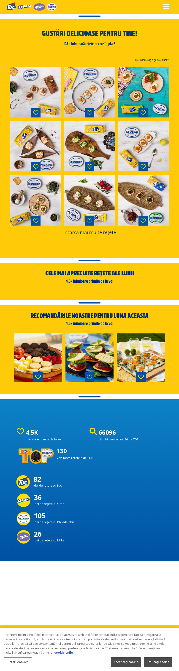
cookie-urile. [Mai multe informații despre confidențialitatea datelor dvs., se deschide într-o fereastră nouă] (64, 659)
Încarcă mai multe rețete (89, 232)
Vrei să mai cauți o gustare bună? (152, 60)
